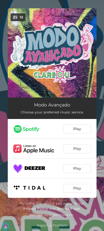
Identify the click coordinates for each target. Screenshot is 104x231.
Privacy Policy (35, 208)
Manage (36, 215)
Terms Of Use (68, 208)
